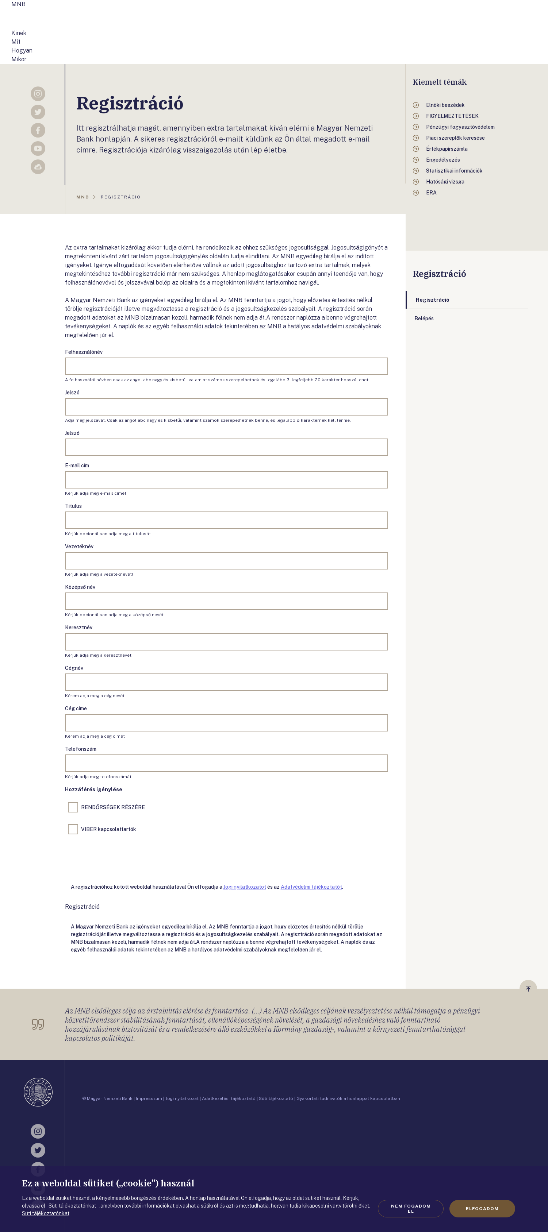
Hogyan (21, 50)
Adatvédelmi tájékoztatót (311, 887)
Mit (15, 41)
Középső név (80, 587)
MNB (18, 4)
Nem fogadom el (411, 1209)
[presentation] (120, 857)
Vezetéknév (79, 546)
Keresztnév (78, 627)
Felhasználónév (84, 352)
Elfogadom (482, 1208)
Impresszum (149, 1098)
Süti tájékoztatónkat (45, 1213)
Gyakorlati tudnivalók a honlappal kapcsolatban (348, 1098)
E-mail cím (77, 465)
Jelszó (72, 392)
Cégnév (74, 668)
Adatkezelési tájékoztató (229, 1098)
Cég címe (76, 708)
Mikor (19, 59)
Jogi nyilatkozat (182, 1098)
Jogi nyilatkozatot (244, 887)
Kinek (18, 33)
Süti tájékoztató (276, 1098)
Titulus (73, 506)
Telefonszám (80, 749)
